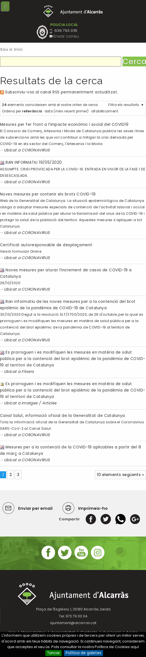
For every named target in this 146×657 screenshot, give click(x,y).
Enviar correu (66, 36)
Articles (49, 403)
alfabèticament (104, 111)
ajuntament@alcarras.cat (73, 622)
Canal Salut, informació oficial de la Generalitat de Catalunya (62, 415)
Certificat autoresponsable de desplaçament (46, 245)
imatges (29, 403)
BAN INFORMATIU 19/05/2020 (34, 162)
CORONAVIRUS (35, 150)
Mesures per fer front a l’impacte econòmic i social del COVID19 (64, 124)
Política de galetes (83, 653)
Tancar (53, 653)
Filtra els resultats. (124, 105)
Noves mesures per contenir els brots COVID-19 (47, 194)
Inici (18, 49)
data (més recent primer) (67, 111)
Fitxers (27, 371)
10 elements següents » (120, 474)
